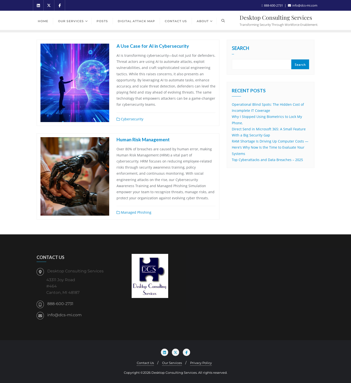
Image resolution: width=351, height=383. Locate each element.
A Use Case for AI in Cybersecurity (153, 46)
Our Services (172, 363)
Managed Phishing (134, 212)
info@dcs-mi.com (64, 315)
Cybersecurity (130, 119)
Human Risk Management (143, 139)
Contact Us (145, 363)
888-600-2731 (60, 303)
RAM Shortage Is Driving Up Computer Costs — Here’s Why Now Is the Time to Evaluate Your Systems (270, 147)
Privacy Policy (201, 363)
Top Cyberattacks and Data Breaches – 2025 (267, 159)
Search (240, 48)
